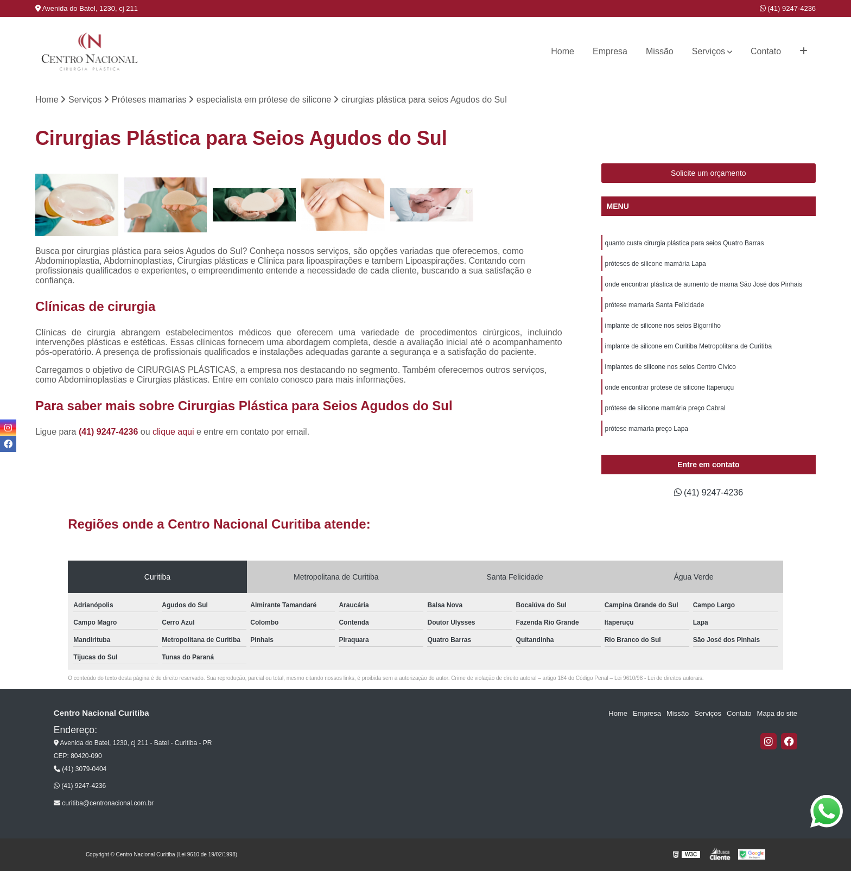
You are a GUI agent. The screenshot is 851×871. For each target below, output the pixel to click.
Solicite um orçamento (708, 173)
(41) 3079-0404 (80, 769)
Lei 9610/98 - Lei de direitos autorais (658, 678)
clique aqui (173, 431)
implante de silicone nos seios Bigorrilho (663, 325)
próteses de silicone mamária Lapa (655, 264)
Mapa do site (777, 713)
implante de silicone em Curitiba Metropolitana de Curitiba (688, 346)
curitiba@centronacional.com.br (104, 803)
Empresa (610, 51)
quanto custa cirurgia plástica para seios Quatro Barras (684, 243)
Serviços (708, 51)
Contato (766, 51)
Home (562, 51)
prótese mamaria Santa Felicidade (654, 305)
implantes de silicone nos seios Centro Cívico (670, 367)
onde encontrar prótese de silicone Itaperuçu (669, 387)
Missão (660, 51)
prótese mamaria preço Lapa (646, 429)
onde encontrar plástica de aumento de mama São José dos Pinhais (704, 284)
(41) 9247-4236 (788, 8)
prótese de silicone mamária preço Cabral (665, 408)
